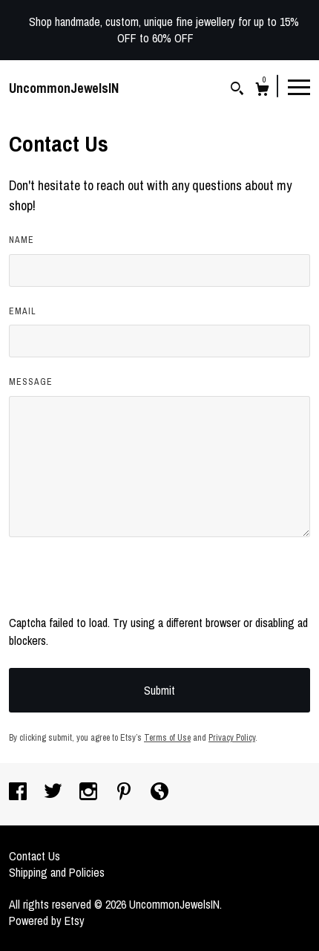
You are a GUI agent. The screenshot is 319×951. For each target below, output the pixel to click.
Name (21, 240)
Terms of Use (167, 738)
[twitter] (55, 793)
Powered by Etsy (47, 920)
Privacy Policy (231, 738)
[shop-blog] (159, 793)
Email (22, 311)
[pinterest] (125, 793)
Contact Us (34, 856)
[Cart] (262, 91)
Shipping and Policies (57, 872)
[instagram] (89, 793)
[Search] (237, 90)
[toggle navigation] (299, 86)
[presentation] (121, 585)
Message (31, 382)
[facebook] (19, 793)
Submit (159, 690)
